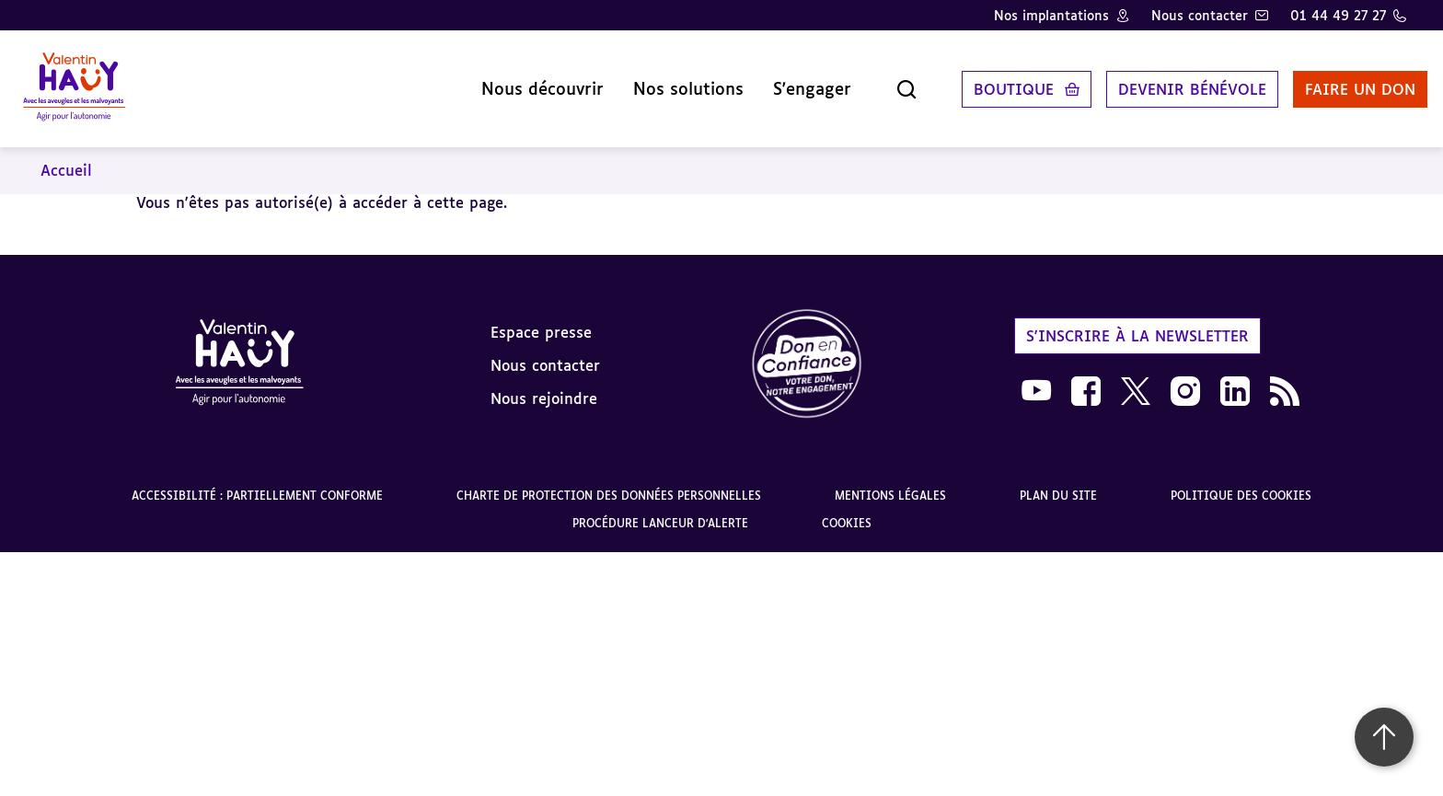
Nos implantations (1051, 15)
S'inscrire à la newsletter (1137, 321)
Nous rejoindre (544, 384)
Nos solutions (667, 82)
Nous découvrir (521, 82)
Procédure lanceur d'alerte (660, 509)
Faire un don (1339, 82)
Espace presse (541, 317)
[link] (807, 351)
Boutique (992, 82)
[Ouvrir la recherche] (885, 81)
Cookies (847, 509)
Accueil (66, 156)
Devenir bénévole (1171, 82)
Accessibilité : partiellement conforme (257, 482)
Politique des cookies (1241, 482)
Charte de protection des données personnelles (608, 482)
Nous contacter (1199, 15)
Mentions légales (890, 482)
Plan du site (1058, 482)
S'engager (791, 82)
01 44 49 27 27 (1338, 15)
